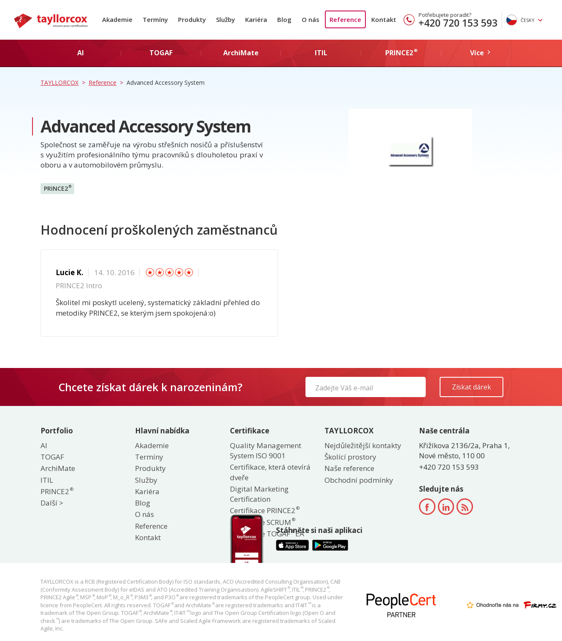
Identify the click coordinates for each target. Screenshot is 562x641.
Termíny (155, 19)
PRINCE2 (57, 188)
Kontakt (383, 19)
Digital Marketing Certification (259, 494)
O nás (310, 19)
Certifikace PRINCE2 (264, 510)
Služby (225, 19)
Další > (52, 503)
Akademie (117, 19)
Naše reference (349, 468)
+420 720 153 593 (458, 23)
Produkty (192, 19)
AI (44, 445)
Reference (345, 19)
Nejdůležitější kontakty (362, 445)
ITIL (47, 480)
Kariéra (256, 19)
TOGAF (52, 457)
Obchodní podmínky (358, 480)
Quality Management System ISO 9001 (265, 450)
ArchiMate (58, 468)
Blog (284, 19)
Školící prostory (350, 457)
